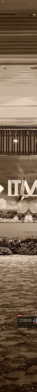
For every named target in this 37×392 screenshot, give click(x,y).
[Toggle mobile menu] (33, 2)
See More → (20, 323)
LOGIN (18, 270)
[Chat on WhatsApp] (32, 388)
